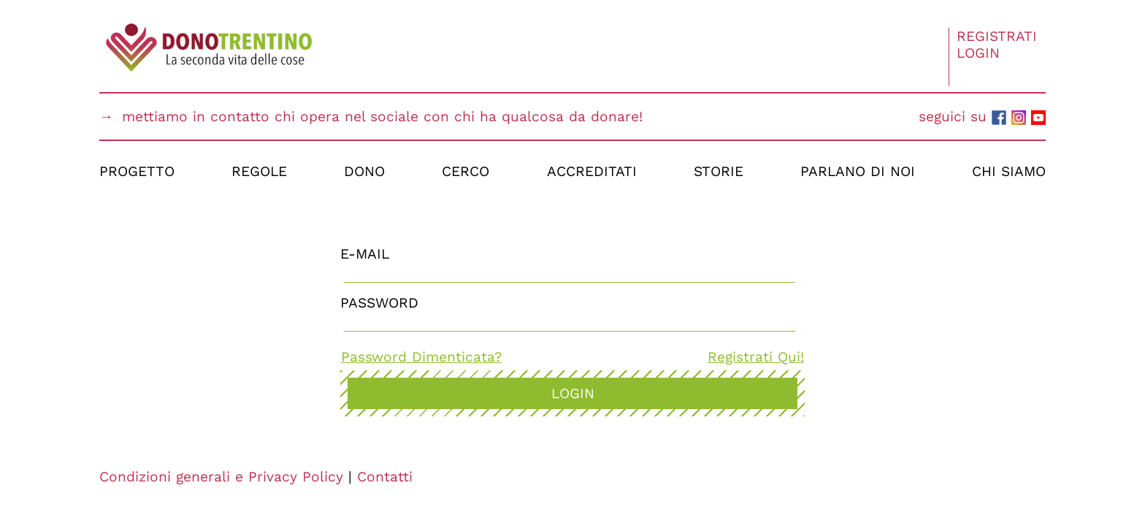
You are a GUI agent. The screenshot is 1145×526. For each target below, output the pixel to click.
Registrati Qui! (756, 356)
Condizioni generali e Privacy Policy (221, 476)
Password (379, 302)
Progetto (137, 171)
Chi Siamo (1009, 171)
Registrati (997, 36)
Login (978, 53)
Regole (259, 171)
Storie (718, 171)
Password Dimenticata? (421, 356)
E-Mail (364, 253)
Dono (364, 171)
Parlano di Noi (857, 171)
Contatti (385, 476)
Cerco (465, 171)
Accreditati (592, 171)
